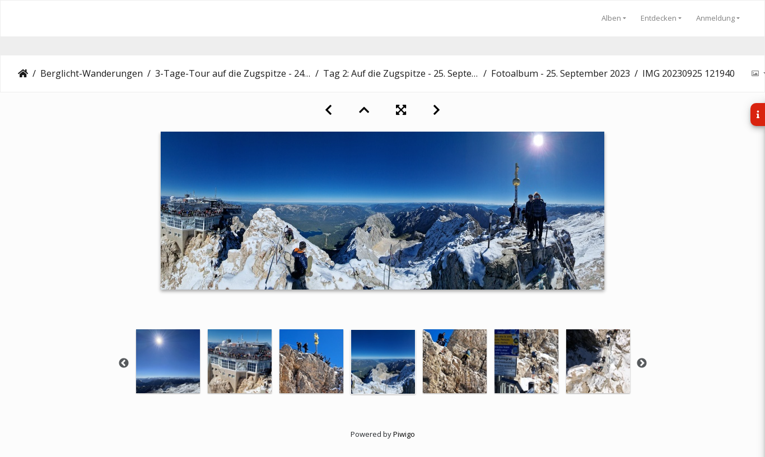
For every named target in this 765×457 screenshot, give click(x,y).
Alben (611, 18)
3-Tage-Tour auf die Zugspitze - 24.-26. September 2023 (233, 73)
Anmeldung (715, 18)
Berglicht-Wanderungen (91, 73)
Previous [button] (123, 363)
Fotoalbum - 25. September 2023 (560, 73)
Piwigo (404, 434)
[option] (168, 361)
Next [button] (641, 363)
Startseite (23, 73)
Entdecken (659, 18)
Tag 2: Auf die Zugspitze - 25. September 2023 (401, 73)
